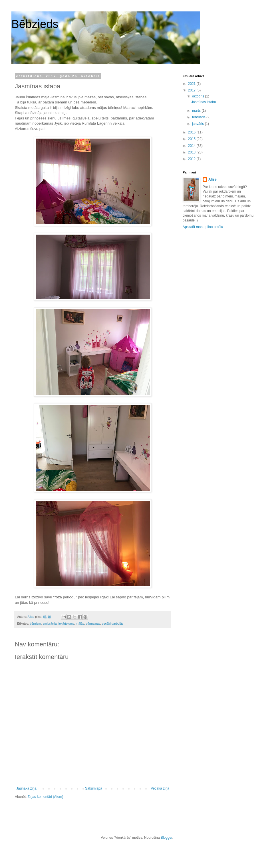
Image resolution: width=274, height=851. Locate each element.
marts (197, 111)
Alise (212, 179)
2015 (192, 139)
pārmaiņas (93, 623)
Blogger (166, 838)
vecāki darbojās (112, 623)
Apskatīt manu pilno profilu (203, 227)
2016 (192, 132)
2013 (192, 152)
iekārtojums (66, 623)
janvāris (198, 124)
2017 (192, 90)
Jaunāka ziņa (26, 788)
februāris (199, 117)
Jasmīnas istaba (203, 102)
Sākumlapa (93, 788)
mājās (80, 623)
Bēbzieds (35, 24)
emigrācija (50, 623)
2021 (192, 84)
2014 (192, 146)
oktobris (198, 96)
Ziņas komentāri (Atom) (45, 797)
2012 (192, 159)
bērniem (35, 623)
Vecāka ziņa (160, 788)
